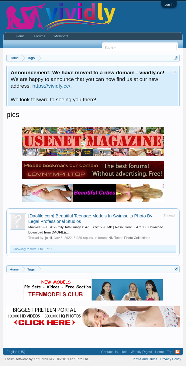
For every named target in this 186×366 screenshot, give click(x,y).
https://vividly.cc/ (51, 86)
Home (20, 36)
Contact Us (109, 352)
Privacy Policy (170, 359)
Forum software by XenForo (47, 359)
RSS (177, 352)
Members (61, 36)
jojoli (48, 238)
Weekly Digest (141, 352)
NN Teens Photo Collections (129, 238)
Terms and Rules (144, 359)
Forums (39, 36)
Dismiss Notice (174, 72)
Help (124, 352)
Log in (169, 4)
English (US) (15, 352)
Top (169, 352)
